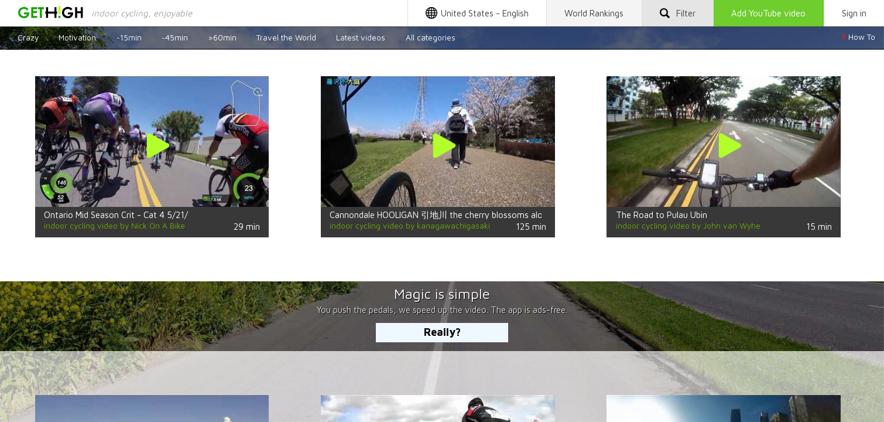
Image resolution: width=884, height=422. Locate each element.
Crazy (28, 37)
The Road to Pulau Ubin (661, 214)
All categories (430, 37)
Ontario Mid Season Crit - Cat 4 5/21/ (116, 214)
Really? (442, 332)
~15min (129, 37)
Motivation (77, 37)
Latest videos (360, 37)
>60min (222, 37)
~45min (175, 37)
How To (858, 37)
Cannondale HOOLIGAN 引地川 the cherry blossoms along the (448, 214)
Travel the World (286, 37)
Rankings (593, 13)
